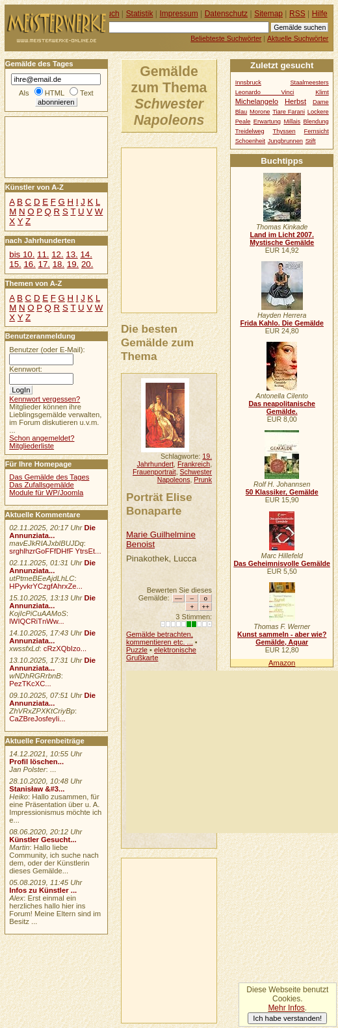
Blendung (316, 121)
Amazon (281, 663)
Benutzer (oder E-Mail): (46, 349)
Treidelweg (250, 131)
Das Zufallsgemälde (41, 485)
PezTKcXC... (30, 683)
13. (71, 254)
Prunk (203, 479)
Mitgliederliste (31, 446)
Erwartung (267, 121)
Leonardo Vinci (264, 92)
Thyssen (284, 131)
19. (73, 264)
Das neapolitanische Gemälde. (281, 407)
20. (87, 264)
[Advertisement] (232, 752)
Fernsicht (316, 131)
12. (57, 254)
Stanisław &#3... (36, 789)
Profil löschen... (36, 761)
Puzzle (137, 650)
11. (43, 254)
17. (44, 264)
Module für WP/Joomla (46, 492)
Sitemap (268, 13)
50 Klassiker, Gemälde (282, 492)
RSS (297, 13)
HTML (54, 93)
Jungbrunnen (285, 141)
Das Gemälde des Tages (49, 477)
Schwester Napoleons (184, 475)
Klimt (322, 92)
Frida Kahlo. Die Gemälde (282, 323)
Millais (291, 121)
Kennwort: (25, 369)
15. (15, 264)
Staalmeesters (309, 82)
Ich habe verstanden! (287, 1018)
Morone (260, 112)
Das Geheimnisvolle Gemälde (281, 563)
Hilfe (320, 13)
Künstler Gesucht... (42, 839)
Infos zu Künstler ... (43, 890)
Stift (311, 141)
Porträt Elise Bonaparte (159, 504)
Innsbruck (248, 82)
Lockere (318, 112)
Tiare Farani (288, 112)
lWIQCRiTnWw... (36, 621)
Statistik (139, 13)
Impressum (179, 13)
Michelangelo (256, 101)
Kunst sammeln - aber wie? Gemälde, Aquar (281, 638)
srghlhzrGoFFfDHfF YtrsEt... (55, 551)
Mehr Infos (286, 1007)
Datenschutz (226, 13)
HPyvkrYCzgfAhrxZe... (46, 586)
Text (87, 93)
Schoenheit (250, 141)
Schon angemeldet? (41, 438)
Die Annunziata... (52, 531)
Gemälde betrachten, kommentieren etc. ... (159, 638)
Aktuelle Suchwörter (297, 38)
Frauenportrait (154, 472)
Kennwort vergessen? (44, 399)
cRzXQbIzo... (65, 648)
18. (58, 264)
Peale (243, 121)
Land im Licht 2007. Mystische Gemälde (282, 238)
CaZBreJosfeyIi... (37, 719)
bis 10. (21, 254)
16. (29, 264)
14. (86, 254)
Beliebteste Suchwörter (225, 38)
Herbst (295, 101)
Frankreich (193, 464)
